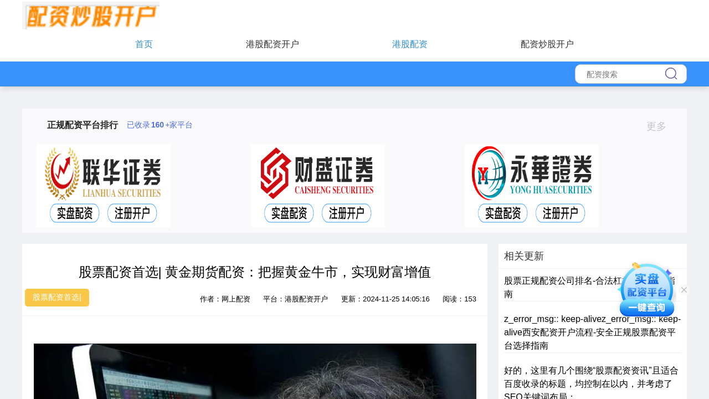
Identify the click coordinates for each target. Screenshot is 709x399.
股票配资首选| (57, 297)
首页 (144, 44)
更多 (661, 126)
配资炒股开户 (547, 44)
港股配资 (410, 44)
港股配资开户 (272, 44)
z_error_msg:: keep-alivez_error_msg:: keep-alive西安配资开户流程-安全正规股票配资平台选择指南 (592, 332)
